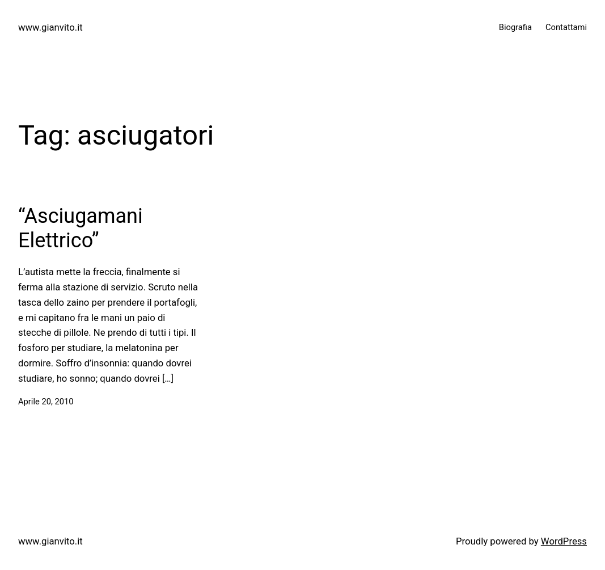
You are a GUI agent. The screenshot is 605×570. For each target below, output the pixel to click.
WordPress (564, 541)
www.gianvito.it (50, 27)
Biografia (515, 27)
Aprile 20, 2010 (46, 401)
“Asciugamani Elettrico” (80, 228)
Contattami (566, 27)
